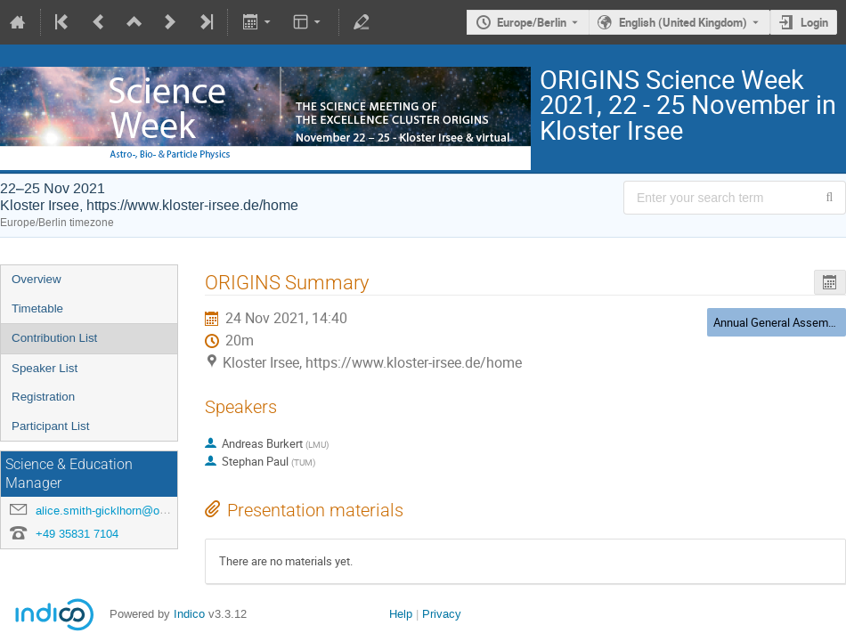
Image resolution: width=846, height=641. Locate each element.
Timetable (37, 308)
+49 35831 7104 (77, 533)
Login (814, 22)
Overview (36, 279)
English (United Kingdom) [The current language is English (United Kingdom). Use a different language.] (683, 22)
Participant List (50, 426)
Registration (43, 396)
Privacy (441, 613)
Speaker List (44, 368)
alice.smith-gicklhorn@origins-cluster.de (138, 510)
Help (400, 613)
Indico (189, 613)
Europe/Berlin (531, 22)
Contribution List (54, 338)
